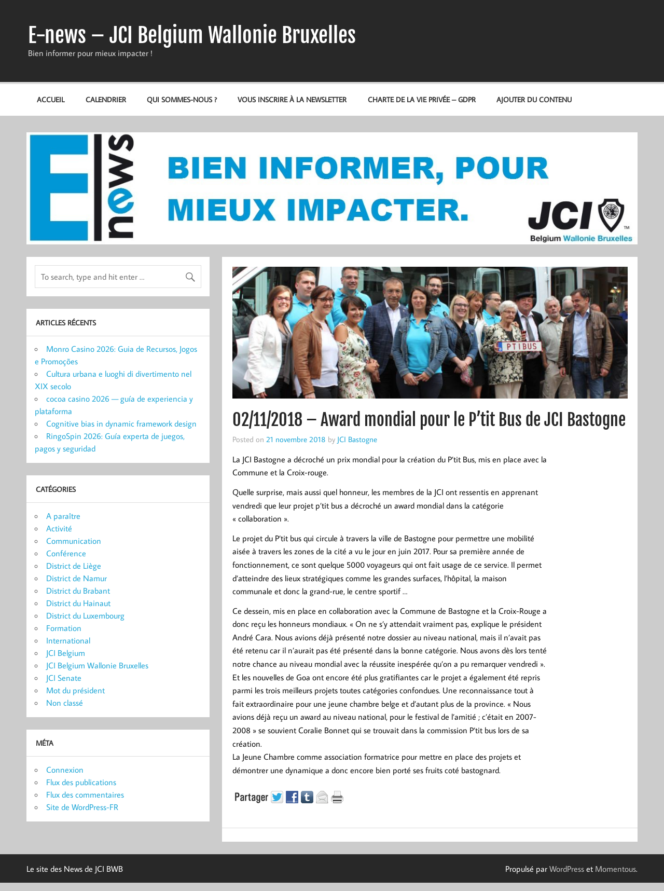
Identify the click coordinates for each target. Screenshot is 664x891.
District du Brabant (78, 590)
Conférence (66, 553)
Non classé (64, 702)
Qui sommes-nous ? (182, 99)
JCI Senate (63, 678)
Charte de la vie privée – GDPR (422, 99)
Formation (63, 628)
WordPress (566, 868)
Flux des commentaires (85, 794)
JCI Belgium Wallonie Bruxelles (97, 665)
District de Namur (76, 578)
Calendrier (106, 99)
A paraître (63, 516)
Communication (73, 541)
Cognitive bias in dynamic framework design (121, 423)
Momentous (615, 868)
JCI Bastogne (357, 439)
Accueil (50, 99)
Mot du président (75, 690)
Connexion (65, 769)
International (68, 640)
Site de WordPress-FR (82, 807)
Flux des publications (81, 782)
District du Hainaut (78, 603)
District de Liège (73, 565)
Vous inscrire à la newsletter (292, 99)
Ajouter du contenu (534, 99)
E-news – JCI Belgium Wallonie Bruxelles (192, 35)
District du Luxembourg (85, 615)
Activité (59, 528)
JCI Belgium (65, 653)
